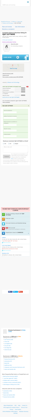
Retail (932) (6, 393)
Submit (6, 156)
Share (10, 291)
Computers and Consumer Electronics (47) (14, 367)
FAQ (15, 405)
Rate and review (7, 27)
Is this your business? (7, 40)
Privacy (11, 409)
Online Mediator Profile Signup (10, 411)
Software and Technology (8, 23)
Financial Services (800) (8, 397)
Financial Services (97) (9, 359)
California (14, 21)
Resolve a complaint (8, 29)
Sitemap (15, 413)
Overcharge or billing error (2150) (11, 384)
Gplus (20, 291)
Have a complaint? (6, 102)
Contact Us (24, 405)
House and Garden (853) (9, 395)
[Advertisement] (15, 13)
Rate (16, 105)
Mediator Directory (23, 411)
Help (19, 405)
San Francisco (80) (8, 339)
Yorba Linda (19, 21)
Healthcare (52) (8, 365)
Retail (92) (6, 363)
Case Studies (18, 409)
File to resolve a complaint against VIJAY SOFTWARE (13, 77)
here (12, 158)
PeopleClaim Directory (5, 21)
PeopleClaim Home (9, 2)
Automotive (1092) (7, 391)
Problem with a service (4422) (10, 380)
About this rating (14, 44)
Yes (5, 143)
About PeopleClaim (8, 405)
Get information (20, 27)
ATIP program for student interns (11, 407)
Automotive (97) (8, 361)
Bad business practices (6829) (10, 376)
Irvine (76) (6, 341)
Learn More (15, 57)
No (10, 143)
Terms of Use (24, 407)
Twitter (15, 291)
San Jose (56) (7, 345)
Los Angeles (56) (8, 343)
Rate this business (6, 242)
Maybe (16, 143)
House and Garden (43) (9, 369)
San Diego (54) (7, 347)
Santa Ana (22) (7, 349)
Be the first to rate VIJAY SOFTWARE (11, 97)
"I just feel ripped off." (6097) (10, 378)
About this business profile (8, 73)
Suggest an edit (6, 75)
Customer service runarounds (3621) (12, 382)
